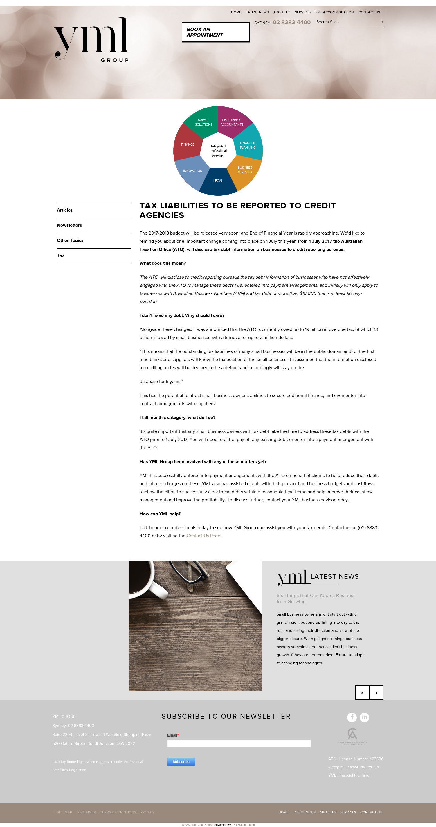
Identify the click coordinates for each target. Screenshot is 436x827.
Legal (218, 180)
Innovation (192, 171)
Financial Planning (248, 145)
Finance (187, 144)
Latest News (257, 12)
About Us (281, 12)
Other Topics (70, 240)
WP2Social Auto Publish (197, 824)
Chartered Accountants (227, 122)
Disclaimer (86, 813)
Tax (60, 255)
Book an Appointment (204, 32)
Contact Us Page (203, 536)
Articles (65, 210)
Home (236, 12)
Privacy (147, 813)
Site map (64, 813)
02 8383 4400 (292, 23)
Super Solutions (199, 122)
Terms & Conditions (118, 813)
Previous (362, 692)
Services (303, 12)
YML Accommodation (334, 12)
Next (376, 692)
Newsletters (69, 225)
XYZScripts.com (244, 824)
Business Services (245, 170)
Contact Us (369, 12)
